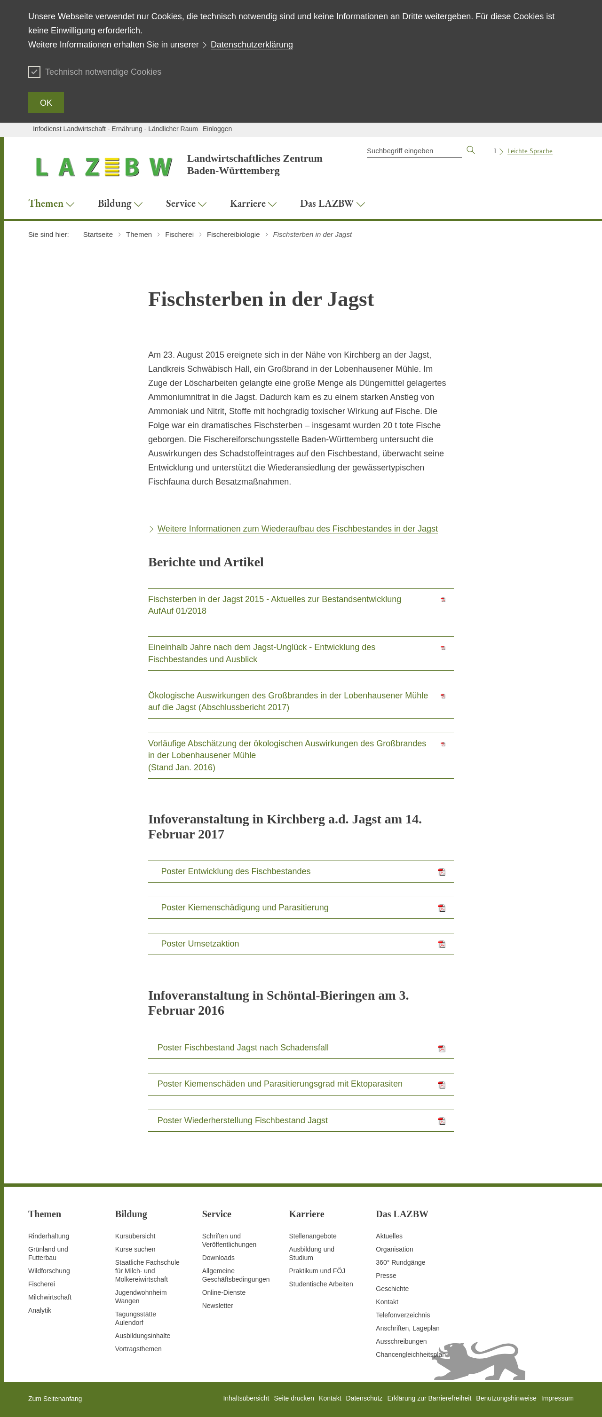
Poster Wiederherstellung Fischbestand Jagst (243, 1120)
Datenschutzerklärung (252, 44)
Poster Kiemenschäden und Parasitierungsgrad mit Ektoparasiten (280, 1083)
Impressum (557, 1398)
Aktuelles (389, 1236)
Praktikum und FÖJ (317, 1271)
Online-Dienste (224, 1292)
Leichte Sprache (530, 151)
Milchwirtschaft (49, 1297)
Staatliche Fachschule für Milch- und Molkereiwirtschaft (147, 1271)
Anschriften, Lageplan (407, 1328)
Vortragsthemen (138, 1349)
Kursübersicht (135, 1236)
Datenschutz (364, 1398)
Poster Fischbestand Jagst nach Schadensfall (243, 1047)
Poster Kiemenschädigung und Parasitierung (244, 907)
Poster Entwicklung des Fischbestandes (235, 871)
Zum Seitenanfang (55, 1398)
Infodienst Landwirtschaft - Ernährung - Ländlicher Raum (115, 129)
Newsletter (217, 1305)
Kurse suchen (135, 1249)
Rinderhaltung (48, 1236)
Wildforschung (49, 1271)
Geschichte (392, 1288)
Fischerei (41, 1284)
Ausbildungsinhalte (143, 1335)
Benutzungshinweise (506, 1398)
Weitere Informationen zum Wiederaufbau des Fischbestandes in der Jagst (298, 528)
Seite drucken (294, 1398)
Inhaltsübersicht (246, 1398)
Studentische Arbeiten (321, 1284)
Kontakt (387, 1302)
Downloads (218, 1257)
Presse (386, 1275)
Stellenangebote (312, 1236)
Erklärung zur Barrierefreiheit (429, 1398)
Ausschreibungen (401, 1341)
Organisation (394, 1249)
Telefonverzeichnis (403, 1315)
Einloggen (217, 129)
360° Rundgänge (400, 1262)
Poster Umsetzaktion (200, 943)
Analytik (39, 1310)
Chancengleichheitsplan (411, 1354)
